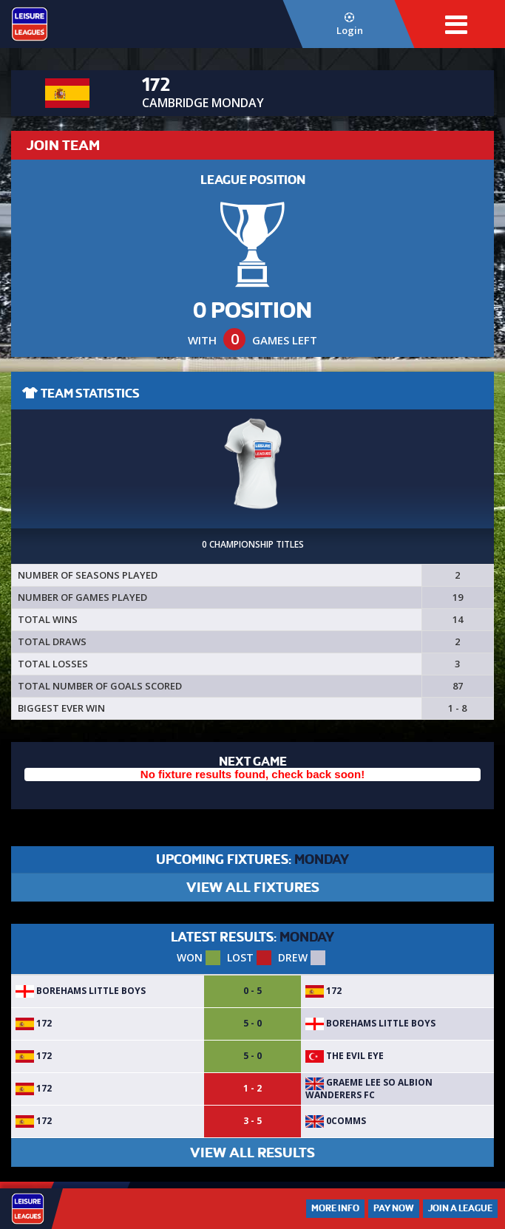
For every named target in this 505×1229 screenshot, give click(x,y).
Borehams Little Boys (81, 990)
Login (349, 25)
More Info (335, 1208)
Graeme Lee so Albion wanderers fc (369, 1088)
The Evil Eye (344, 1055)
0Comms (335, 1120)
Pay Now (393, 1208)
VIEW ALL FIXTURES (252, 887)
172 (323, 990)
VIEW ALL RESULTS (252, 1152)
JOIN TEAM (63, 145)
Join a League (460, 1208)
